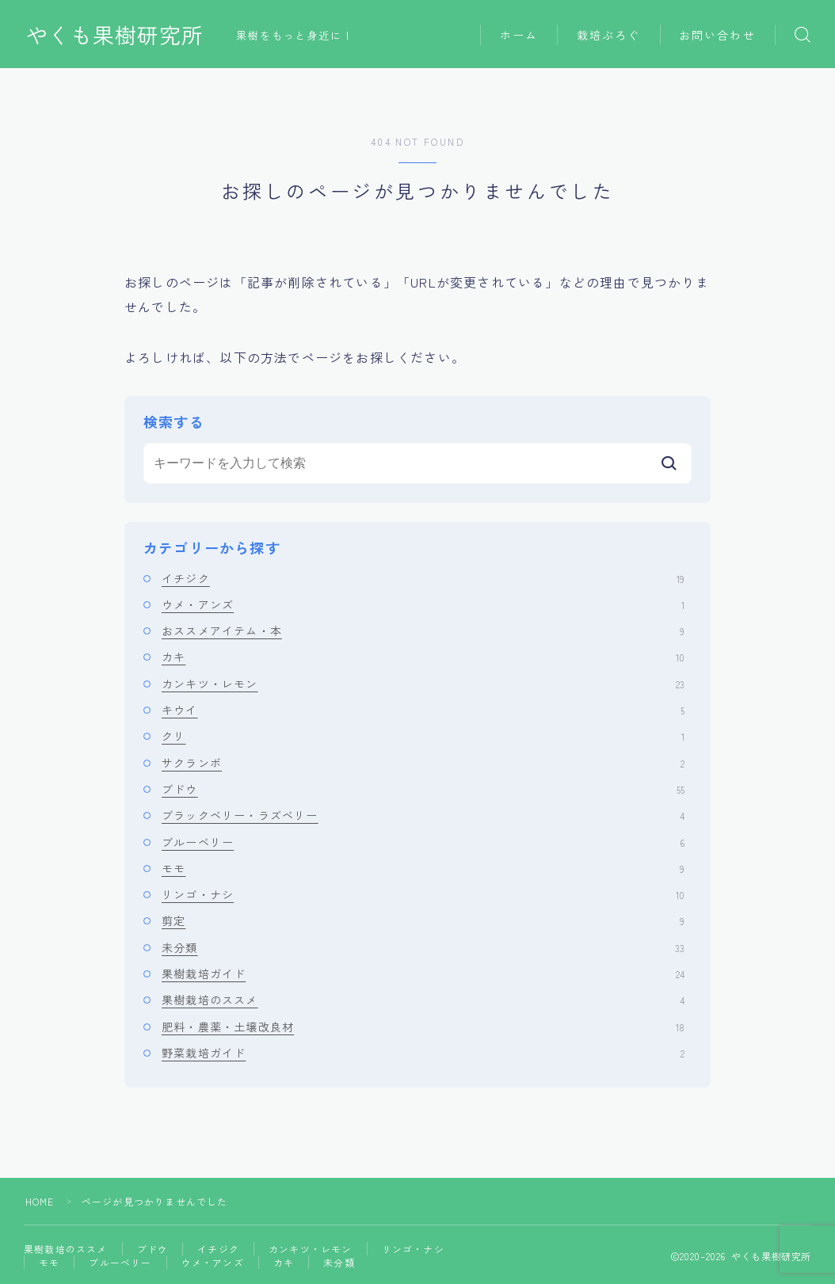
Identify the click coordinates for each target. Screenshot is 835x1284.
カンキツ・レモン (423, 684)
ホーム (519, 35)
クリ (423, 736)
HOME (40, 1201)
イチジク (423, 578)
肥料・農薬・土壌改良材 (423, 1026)
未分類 (423, 947)
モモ (423, 868)
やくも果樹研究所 (115, 35)
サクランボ (423, 763)
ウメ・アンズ (423, 604)
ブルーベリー (423, 842)
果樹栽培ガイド (423, 973)
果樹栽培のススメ (423, 1000)
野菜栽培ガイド (423, 1053)
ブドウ (423, 789)
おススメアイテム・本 (423, 630)
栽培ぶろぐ (609, 35)
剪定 (423, 920)
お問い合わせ (717, 35)
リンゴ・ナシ (423, 894)
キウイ (423, 710)
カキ (423, 657)
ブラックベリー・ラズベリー (423, 815)
